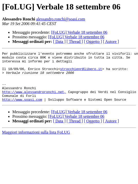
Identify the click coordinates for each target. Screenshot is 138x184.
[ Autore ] (111, 41)
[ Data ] (59, 41)
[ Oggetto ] (93, 41)
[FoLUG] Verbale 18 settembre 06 (79, 32)
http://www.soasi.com (22, 109)
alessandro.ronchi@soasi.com (60, 19)
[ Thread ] (75, 41)
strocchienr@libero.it (81, 72)
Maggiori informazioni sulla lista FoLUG (36, 142)
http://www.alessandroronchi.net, (34, 100)
